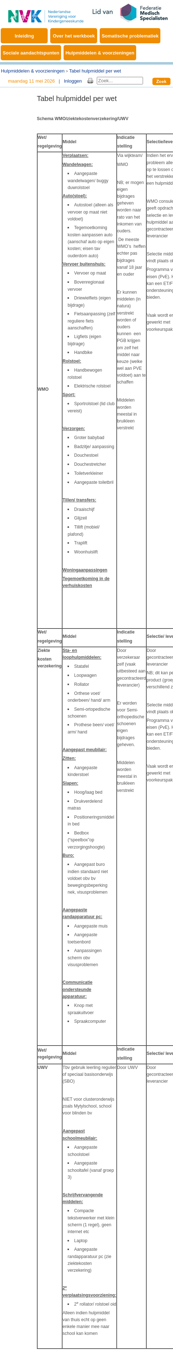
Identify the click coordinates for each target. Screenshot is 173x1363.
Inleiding (24, 36)
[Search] (120, 80)
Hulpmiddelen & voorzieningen (99, 53)
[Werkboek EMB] (46, 12)
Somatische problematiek (130, 36)
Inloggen (73, 81)
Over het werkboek (74, 36)
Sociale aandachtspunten (31, 53)
